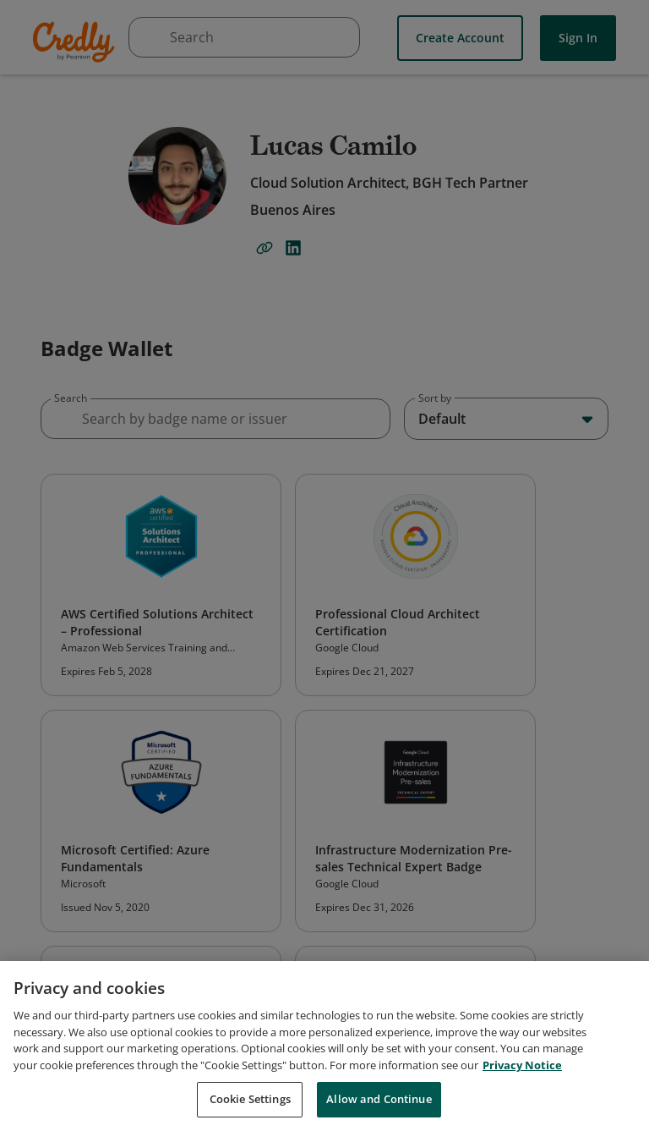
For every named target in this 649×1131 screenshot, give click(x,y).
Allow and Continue (378, 1098)
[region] (324, 1046)
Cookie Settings (250, 1098)
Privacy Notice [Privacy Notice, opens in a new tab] (522, 1065)
